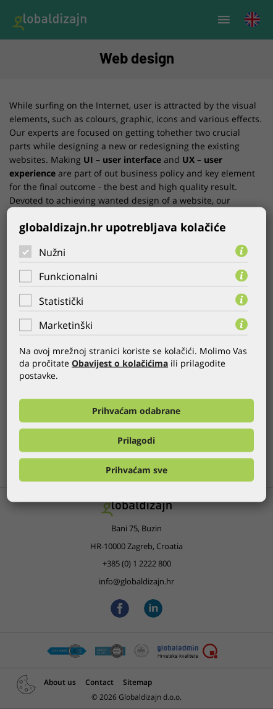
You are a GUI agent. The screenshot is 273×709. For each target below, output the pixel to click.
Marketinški (66, 325)
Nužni (52, 252)
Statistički (61, 300)
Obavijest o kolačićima (120, 363)
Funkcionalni (68, 276)
